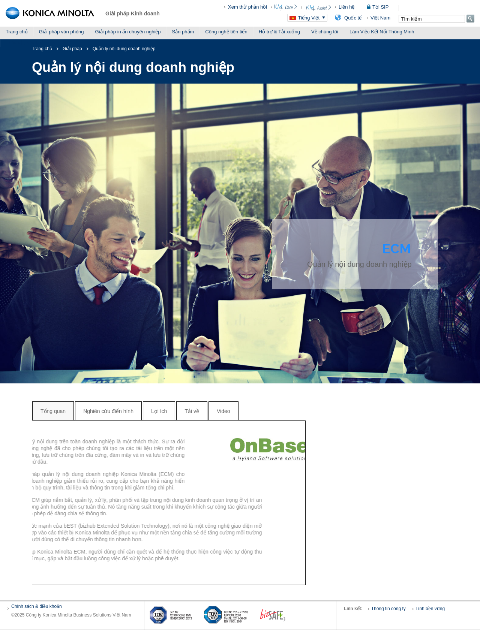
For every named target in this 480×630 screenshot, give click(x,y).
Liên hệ (346, 7)
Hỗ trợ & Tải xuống (279, 31)
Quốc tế (353, 18)
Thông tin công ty (388, 608)
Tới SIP (380, 7)
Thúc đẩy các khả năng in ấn (37, 42)
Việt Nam (380, 18)
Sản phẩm (183, 31)
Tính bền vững (430, 608)
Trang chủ (17, 31)
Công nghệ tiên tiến (226, 31)
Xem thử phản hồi (247, 7)
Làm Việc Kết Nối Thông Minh (382, 31)
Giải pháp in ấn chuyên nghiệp (128, 31)
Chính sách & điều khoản (36, 606)
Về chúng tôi (324, 31)
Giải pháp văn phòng (61, 31)
